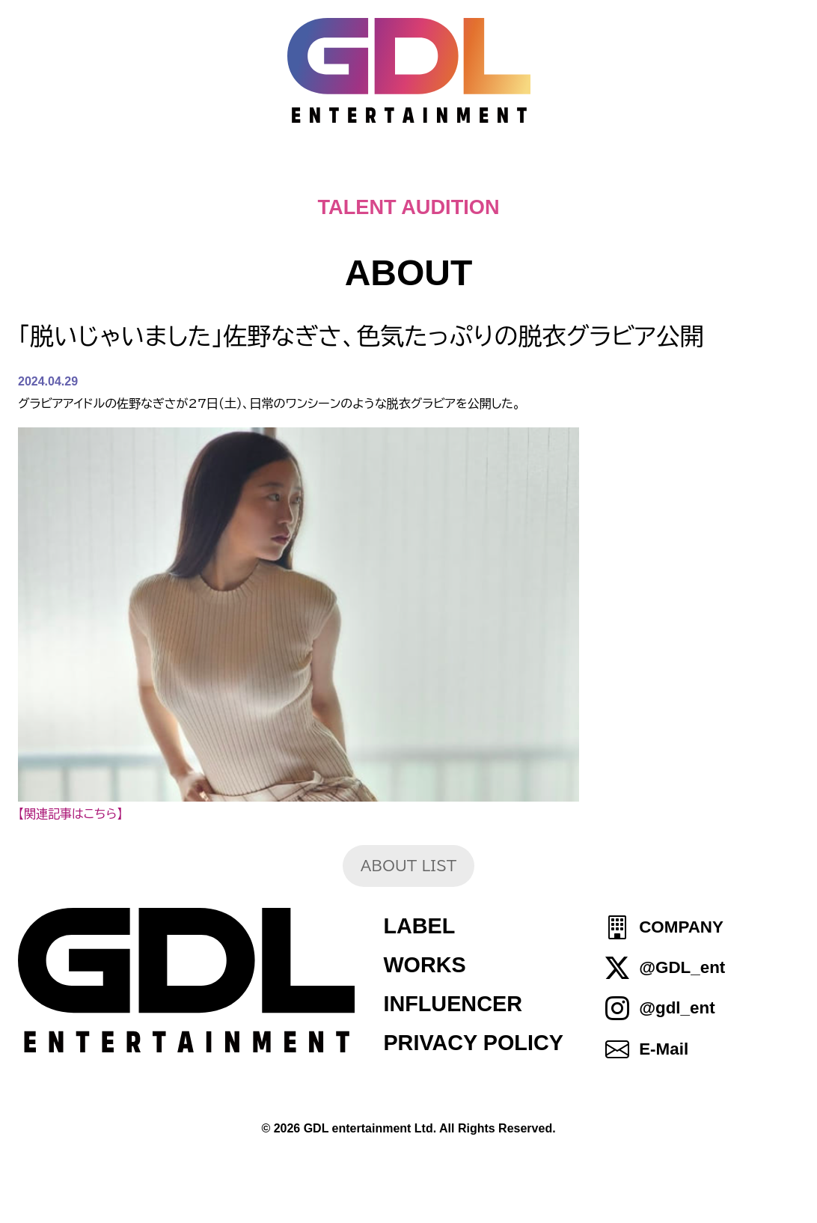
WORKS (424, 965)
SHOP (700, 172)
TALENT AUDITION (408, 207)
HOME (118, 172)
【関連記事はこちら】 (70, 814)
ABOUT (415, 172)
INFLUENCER (452, 1004)
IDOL (616, 172)
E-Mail (663, 1049)
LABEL (419, 926)
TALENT (521, 172)
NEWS (317, 172)
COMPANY (681, 927)
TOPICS (218, 172)
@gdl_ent (677, 1008)
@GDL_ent (682, 967)
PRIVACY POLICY (473, 1043)
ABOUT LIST (408, 865)
